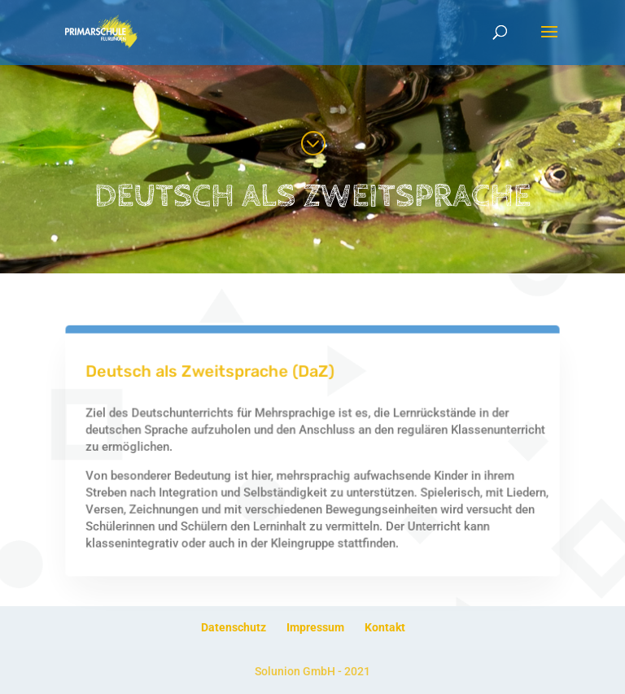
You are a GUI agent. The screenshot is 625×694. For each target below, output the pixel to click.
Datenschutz (233, 627)
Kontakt (385, 627)
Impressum (315, 627)
